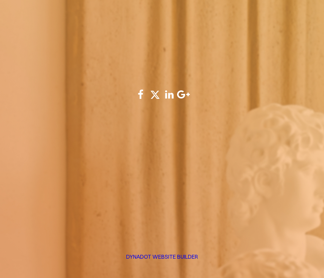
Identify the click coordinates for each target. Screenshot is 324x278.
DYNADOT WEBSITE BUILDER (162, 256)
